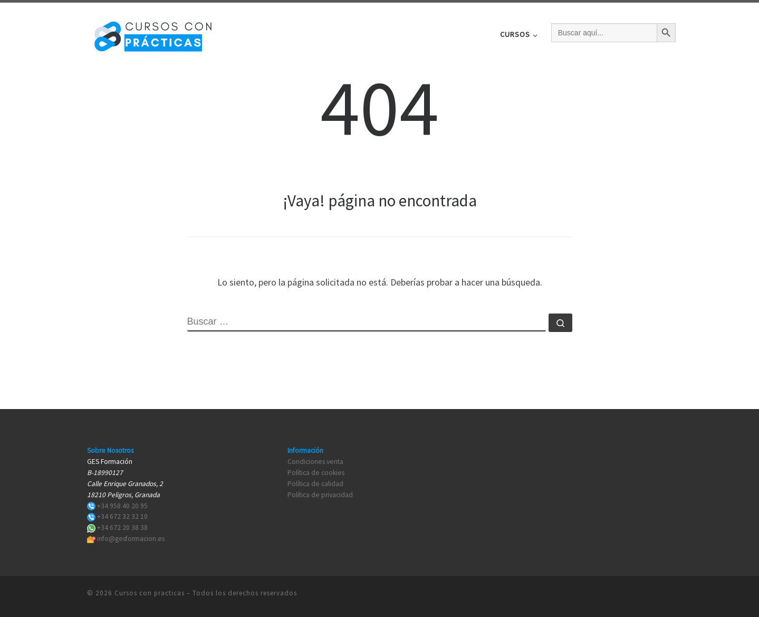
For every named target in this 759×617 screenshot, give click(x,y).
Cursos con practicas (149, 592)
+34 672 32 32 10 (122, 516)
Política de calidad (315, 483)
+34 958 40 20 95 (122, 505)
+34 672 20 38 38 (122, 527)
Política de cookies (315, 472)
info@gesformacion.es (131, 538)
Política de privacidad (320, 494)
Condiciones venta (315, 461)
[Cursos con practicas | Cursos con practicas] (153, 32)
